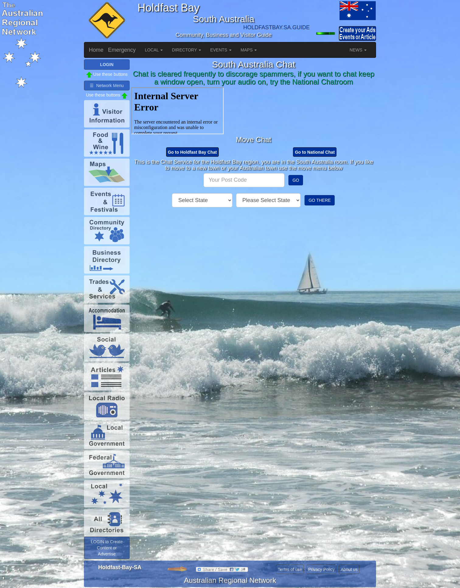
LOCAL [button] (154, 49)
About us (349, 569)
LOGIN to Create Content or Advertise (107, 547)
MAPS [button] (249, 49)
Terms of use (290, 569)
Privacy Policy (321, 569)
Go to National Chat (315, 152)
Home (96, 50)
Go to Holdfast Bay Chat (192, 152)
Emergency (122, 50)
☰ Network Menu (107, 85)
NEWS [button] (358, 49)
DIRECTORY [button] (186, 49)
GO (295, 180)
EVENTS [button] (221, 49)
